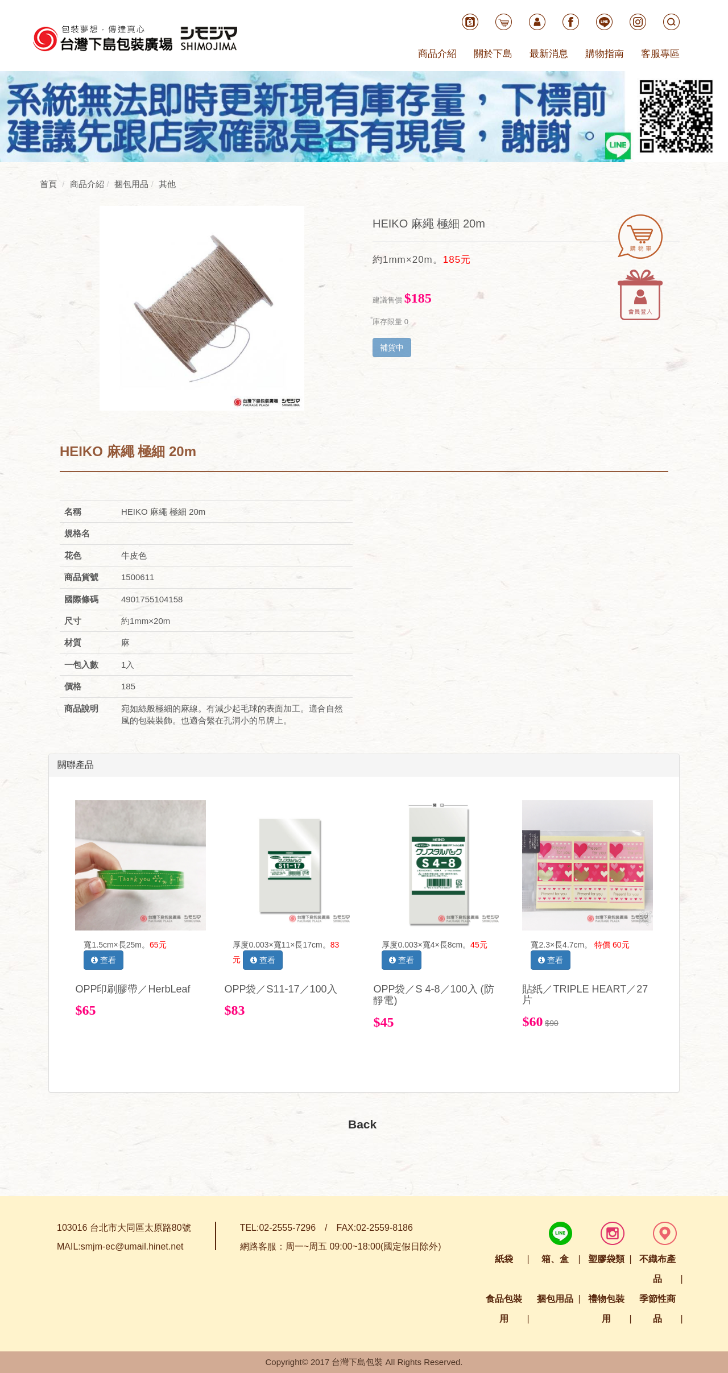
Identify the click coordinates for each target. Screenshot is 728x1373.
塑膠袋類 (606, 1259)
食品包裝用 (504, 1309)
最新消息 (549, 53)
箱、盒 (555, 1259)
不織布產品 (657, 1269)
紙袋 (504, 1259)
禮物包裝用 (606, 1309)
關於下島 (493, 53)
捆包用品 (555, 1299)
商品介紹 (437, 53)
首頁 (48, 184)
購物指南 (604, 53)
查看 (103, 960)
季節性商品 (657, 1309)
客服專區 (660, 53)
